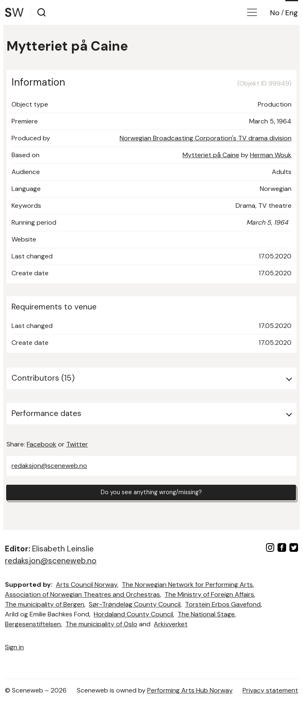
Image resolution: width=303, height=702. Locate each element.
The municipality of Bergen (44, 604)
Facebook (41, 444)
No (275, 13)
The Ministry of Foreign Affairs (209, 594)
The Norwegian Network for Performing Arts (187, 584)
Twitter (77, 444)
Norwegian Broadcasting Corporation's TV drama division (205, 138)
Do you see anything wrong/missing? (151, 493)
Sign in (14, 647)
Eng (291, 13)
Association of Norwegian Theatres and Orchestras (82, 594)
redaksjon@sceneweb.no (49, 465)
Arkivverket (170, 624)
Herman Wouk (270, 155)
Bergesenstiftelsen (33, 624)
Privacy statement (270, 690)
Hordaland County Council (133, 614)
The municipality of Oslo (101, 624)
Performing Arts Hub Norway (190, 690)
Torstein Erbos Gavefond (223, 604)
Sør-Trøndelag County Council (134, 604)
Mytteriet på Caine (211, 155)
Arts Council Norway (86, 584)
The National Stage (206, 614)
